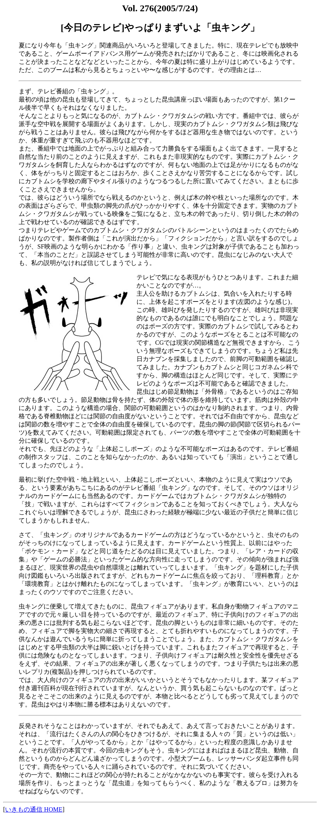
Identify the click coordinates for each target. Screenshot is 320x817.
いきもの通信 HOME (33, 809)
